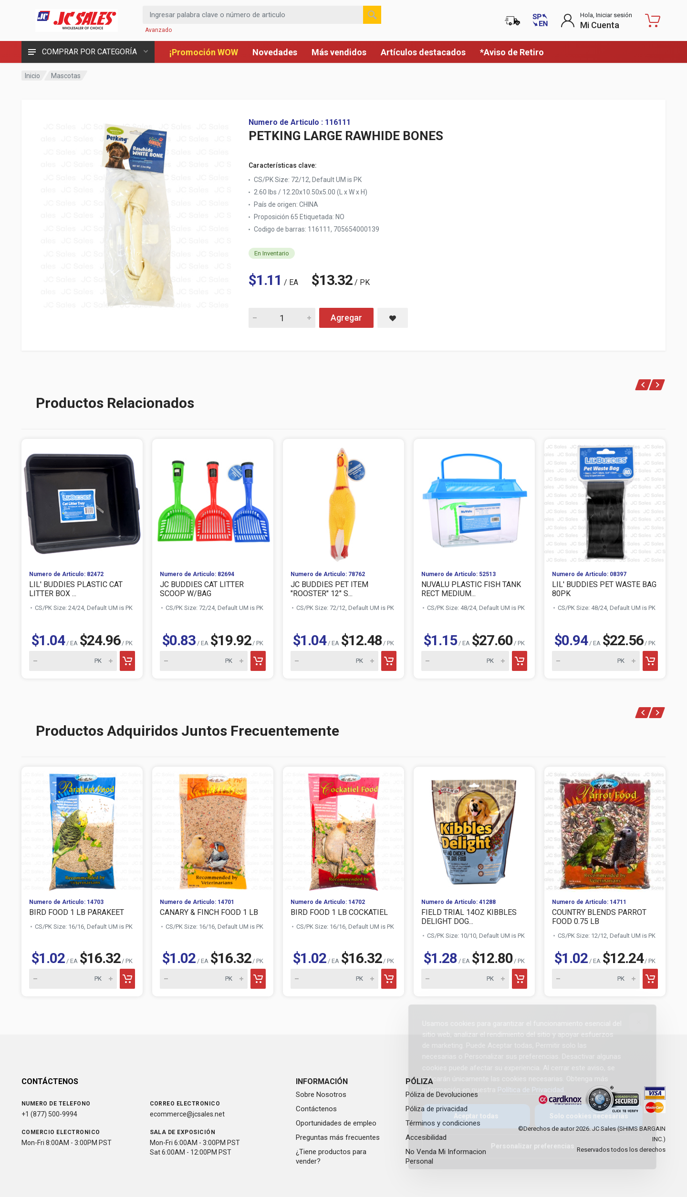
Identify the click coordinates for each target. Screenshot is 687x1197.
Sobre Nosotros (321, 1094)
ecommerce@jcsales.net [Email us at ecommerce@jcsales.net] (187, 1114)
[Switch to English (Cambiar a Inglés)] (540, 20)
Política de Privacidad (523, 1089)
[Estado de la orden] (512, 20)
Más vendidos (339, 52)
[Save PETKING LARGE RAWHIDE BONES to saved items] (392, 318)
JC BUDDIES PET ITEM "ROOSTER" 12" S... (329, 589)
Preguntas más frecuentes (338, 1137)
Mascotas (66, 76)
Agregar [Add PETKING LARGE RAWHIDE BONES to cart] (346, 318)
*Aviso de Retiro (512, 52)
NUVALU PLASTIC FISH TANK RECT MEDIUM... (471, 589)
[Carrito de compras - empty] (653, 20)
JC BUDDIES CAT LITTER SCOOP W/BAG (202, 589)
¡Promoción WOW (203, 52)
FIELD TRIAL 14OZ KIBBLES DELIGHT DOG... (469, 917)
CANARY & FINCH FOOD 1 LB (209, 912)
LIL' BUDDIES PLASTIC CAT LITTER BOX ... (76, 589)
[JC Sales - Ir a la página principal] (76, 20)
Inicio (32, 76)
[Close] (631, 1022)
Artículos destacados (423, 52)
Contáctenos (316, 1109)
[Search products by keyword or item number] (262, 15)
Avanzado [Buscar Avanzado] (158, 30)
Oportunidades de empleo (336, 1123)
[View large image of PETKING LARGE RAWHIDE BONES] (136, 213)
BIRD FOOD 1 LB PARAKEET (76, 912)
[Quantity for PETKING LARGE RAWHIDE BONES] (282, 318)
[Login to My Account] (596, 20)
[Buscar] (372, 15)
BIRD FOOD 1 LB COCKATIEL (339, 912)
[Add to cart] (127, 661)
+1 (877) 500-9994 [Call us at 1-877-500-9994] (49, 1114)
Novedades (274, 52)
